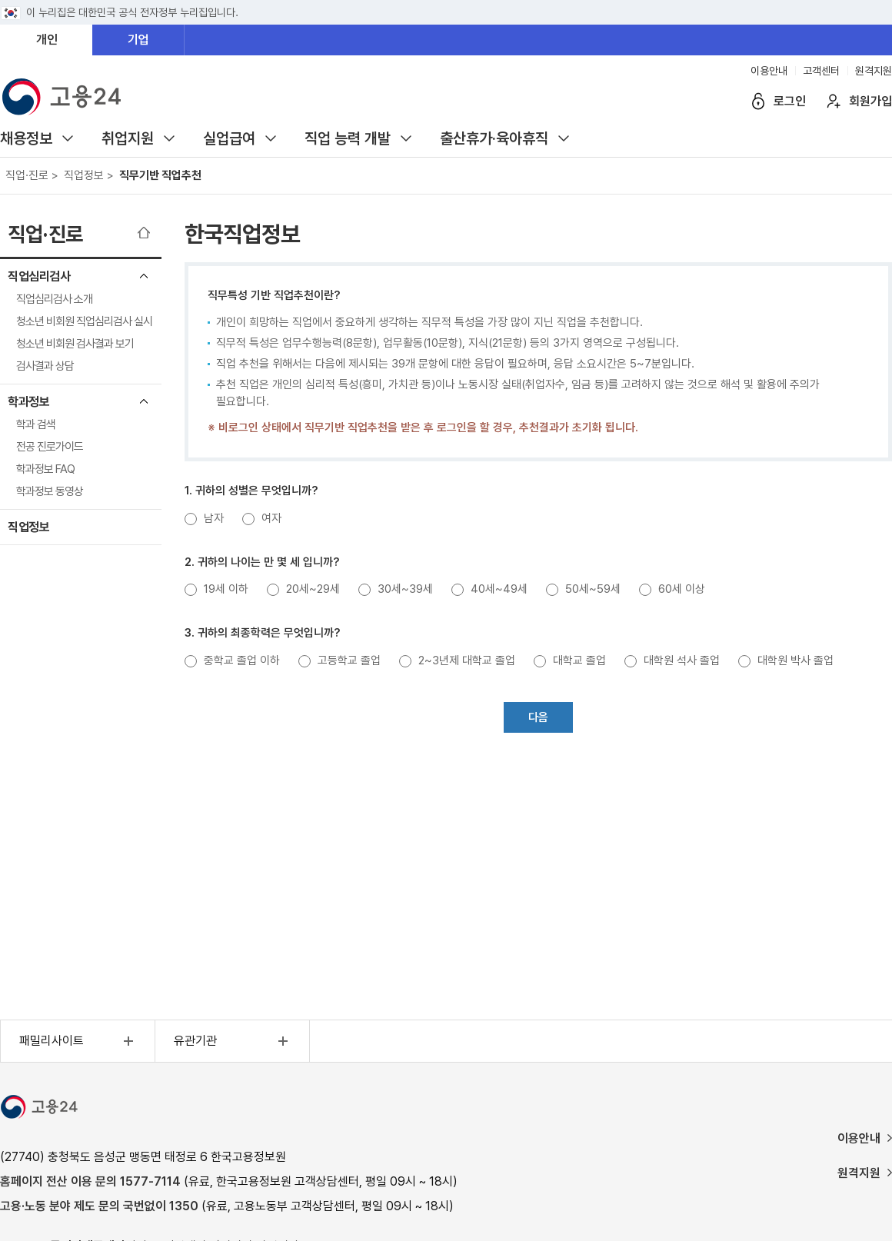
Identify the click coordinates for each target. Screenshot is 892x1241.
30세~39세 (405, 589)
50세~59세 (593, 589)
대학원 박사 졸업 (795, 660)
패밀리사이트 (78, 1041)
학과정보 (28, 401)
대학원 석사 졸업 (682, 660)
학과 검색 (35, 424)
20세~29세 (313, 589)
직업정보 (28, 527)
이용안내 (769, 71)
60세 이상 (681, 589)
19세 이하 (226, 589)
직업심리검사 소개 (54, 299)
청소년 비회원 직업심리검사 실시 (84, 321)
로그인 (790, 101)
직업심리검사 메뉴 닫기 (143, 276)
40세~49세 (499, 589)
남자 (214, 518)
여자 (271, 518)
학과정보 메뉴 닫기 (143, 401)
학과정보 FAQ (45, 469)
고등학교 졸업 (349, 660)
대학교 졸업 (579, 660)
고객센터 (821, 71)
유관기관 (233, 1041)
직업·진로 (45, 234)
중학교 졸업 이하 (242, 660)
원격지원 (873, 71)
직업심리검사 (39, 276)
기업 (138, 39)
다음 (538, 717)
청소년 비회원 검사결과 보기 (75, 344)
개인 (47, 39)
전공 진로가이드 (49, 447)
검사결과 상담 (45, 366)
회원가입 (870, 101)
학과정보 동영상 (49, 491)
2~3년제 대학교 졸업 (466, 660)
